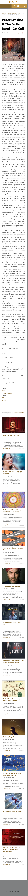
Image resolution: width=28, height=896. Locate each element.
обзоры (9, 13)
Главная (4, 13)
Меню (16, 6)
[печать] (18, 33)
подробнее (6, 448)
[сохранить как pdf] (23, 33)
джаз (3, 390)
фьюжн (4, 400)
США (3, 397)
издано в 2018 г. (16, 13)
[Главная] (13, 2)
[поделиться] (13, 33)
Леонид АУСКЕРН (7, 393)
